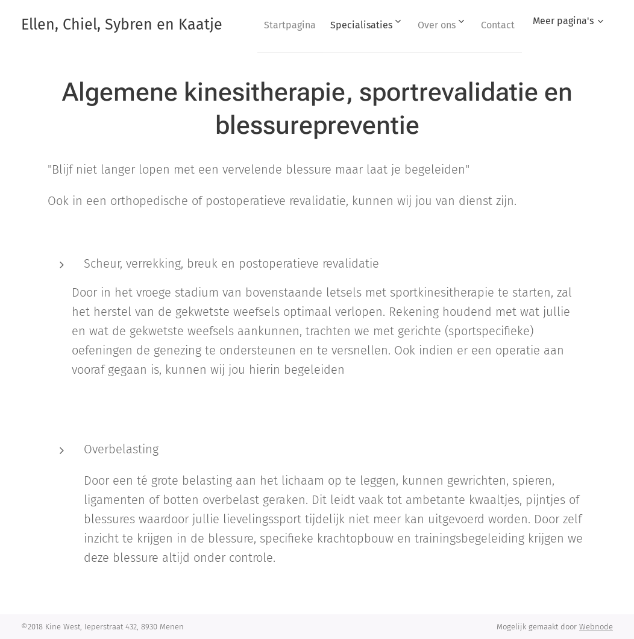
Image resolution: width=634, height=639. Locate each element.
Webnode (596, 626)
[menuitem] (325, 24)
